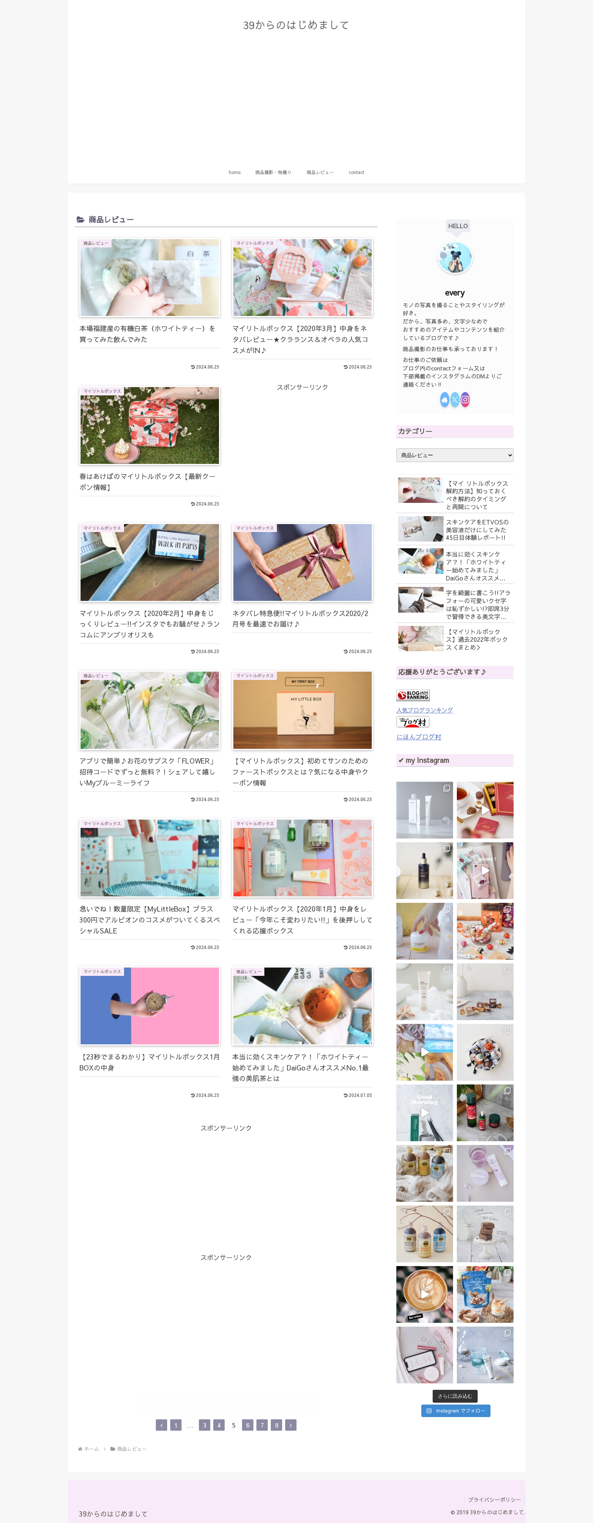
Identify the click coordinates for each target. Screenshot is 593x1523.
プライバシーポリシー (494, 1499)
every (455, 292)
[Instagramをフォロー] (465, 399)
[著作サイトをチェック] (444, 399)
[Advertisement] (296, 104)
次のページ (226, 1401)
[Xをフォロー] (454, 399)
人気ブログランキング (424, 710)
